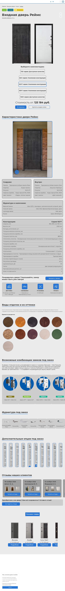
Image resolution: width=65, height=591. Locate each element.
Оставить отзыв (11, 504)
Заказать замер (54, 278)
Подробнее (15, 545)
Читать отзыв (12, 494)
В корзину (20, 107)
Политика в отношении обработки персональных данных (9, 584)
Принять (10, 587)
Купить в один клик (39, 107)
